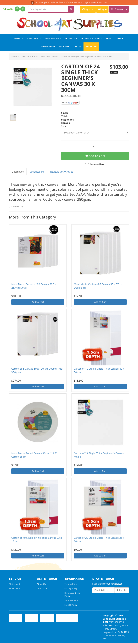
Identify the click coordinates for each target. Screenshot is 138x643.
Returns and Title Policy (72, 594)
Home (18, 38)
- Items (117, 9)
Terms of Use (70, 584)
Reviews (61, 171)
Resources (53, 38)
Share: (70, 102)
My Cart (64, 46)
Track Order (14, 588)
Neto (105, 638)
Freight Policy (70, 605)
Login (102, 9)
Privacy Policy (70, 588)
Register (88, 9)
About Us (41, 584)
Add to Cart (95, 156)
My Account (14, 584)
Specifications (37, 171)
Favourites (48, 46)
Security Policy (71, 600)
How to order (115, 38)
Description (18, 171)
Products (71, 38)
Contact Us (35, 38)
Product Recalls (91, 38)
